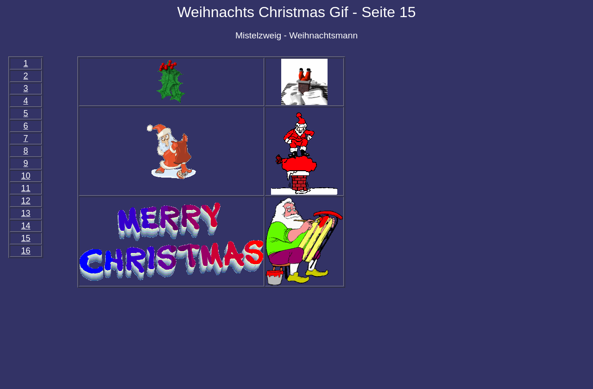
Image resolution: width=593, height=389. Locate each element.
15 (26, 238)
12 (26, 200)
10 (26, 175)
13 (26, 213)
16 (26, 250)
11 (26, 188)
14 (26, 225)
